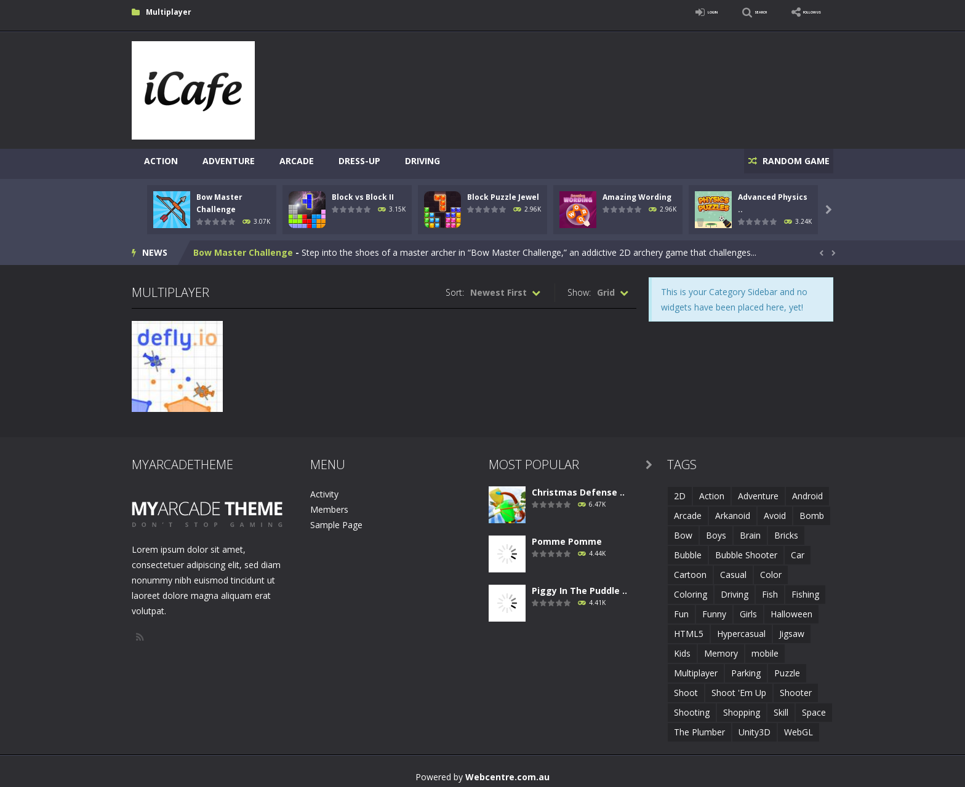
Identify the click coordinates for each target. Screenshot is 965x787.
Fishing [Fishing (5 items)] (805, 589)
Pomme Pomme (567, 536)
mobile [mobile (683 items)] (765, 648)
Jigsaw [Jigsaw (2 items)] (791, 628)
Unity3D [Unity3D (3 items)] (755, 726)
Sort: (455, 287)
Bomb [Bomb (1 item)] (811, 510)
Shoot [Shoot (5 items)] (686, 687)
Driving (422, 161)
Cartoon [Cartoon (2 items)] (690, 569)
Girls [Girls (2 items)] (748, 608)
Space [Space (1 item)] (814, 707)
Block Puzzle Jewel (503, 191)
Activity (324, 488)
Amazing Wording (637, 191)
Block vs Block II (363, 191)
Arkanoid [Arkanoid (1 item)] (732, 510)
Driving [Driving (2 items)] (734, 589)
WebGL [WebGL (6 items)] (798, 726)
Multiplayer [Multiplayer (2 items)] (696, 667)
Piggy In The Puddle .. (579, 585)
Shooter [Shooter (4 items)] (796, 687)
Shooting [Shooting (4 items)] (692, 707)
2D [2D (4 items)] (680, 490)
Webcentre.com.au (507, 771)
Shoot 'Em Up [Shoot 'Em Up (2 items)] (738, 687)
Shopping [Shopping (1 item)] (741, 707)
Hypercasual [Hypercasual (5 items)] (741, 628)
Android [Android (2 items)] (807, 490)
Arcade (296, 161)
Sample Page (336, 519)
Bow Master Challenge (243, 247)
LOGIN (658, 12)
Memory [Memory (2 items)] (721, 648)
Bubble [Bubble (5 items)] (688, 549)
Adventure (228, 161)
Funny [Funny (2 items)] (714, 608)
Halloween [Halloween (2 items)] (791, 608)
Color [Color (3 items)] (771, 569)
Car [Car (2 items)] (797, 549)
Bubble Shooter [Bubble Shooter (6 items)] (746, 549)
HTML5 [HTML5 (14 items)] (688, 628)
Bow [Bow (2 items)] (683, 530)
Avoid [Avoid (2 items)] (775, 510)
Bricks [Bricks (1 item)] (786, 530)
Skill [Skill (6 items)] (781, 707)
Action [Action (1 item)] (711, 490)
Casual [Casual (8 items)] (733, 569)
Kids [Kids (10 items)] (682, 648)
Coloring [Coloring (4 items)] (690, 589)
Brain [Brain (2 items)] (750, 530)
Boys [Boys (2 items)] (716, 530)
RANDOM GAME (789, 161)
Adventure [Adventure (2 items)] (758, 490)
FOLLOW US (799, 12)
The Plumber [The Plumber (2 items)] (699, 726)
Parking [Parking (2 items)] (746, 667)
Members (329, 504)
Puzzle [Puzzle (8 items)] (787, 667)
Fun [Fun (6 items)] (681, 608)
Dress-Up (359, 161)
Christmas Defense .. (578, 486)
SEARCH (724, 12)
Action (161, 161)
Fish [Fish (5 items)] (770, 589)
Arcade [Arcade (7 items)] (688, 510)
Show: (579, 287)
